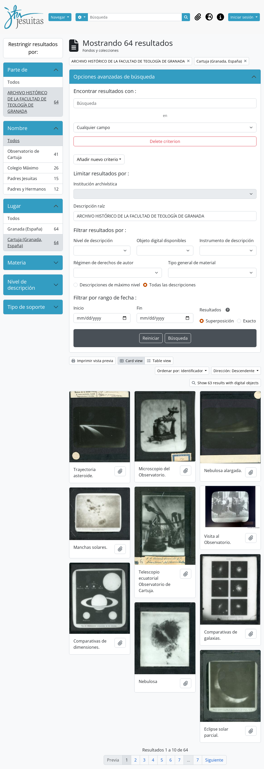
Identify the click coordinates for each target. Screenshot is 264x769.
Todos (13, 82)
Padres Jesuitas (33, 179)
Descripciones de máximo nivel (110, 285)
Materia (16, 262)
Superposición (220, 321)
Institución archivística (95, 184)
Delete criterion (165, 141)
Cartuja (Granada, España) (33, 243)
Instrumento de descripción (227, 240)
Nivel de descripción (21, 284)
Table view (159, 360)
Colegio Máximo (33, 169)
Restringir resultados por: (33, 48)
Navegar (58, 17)
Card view (131, 360)
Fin (139, 308)
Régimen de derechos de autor (103, 263)
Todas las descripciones (172, 285)
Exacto (249, 321)
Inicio (78, 308)
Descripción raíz (89, 206)
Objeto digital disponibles (161, 240)
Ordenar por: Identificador (180, 370)
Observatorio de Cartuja (33, 154)
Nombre (17, 128)
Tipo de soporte (26, 306)
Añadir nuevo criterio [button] (97, 159)
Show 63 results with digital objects (225, 382)
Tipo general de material (192, 263)
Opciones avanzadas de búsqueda (114, 76)
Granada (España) (33, 230)
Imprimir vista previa (92, 360)
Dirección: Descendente (234, 370)
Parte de (17, 69)
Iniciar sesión (242, 17)
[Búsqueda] (135, 17)
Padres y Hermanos (33, 190)
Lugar (14, 205)
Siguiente (214, 760)
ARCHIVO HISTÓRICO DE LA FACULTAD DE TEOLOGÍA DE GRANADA (33, 102)
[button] (197, 17)
